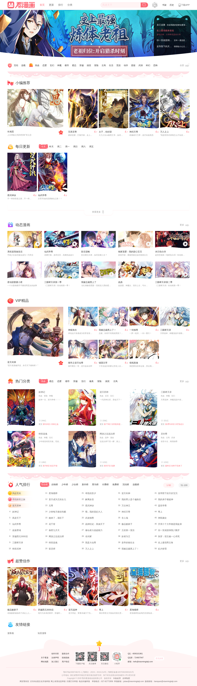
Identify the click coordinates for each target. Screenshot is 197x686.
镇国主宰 (103, 362)
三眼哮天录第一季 (53, 282)
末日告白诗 (160, 251)
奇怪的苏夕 (90, 493)
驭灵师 (52, 548)
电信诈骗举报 (84, 681)
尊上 (160, 511)
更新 (51, 5)
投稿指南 (65, 658)
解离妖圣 (89, 499)
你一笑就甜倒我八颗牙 (167, 40)
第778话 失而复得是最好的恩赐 (117, 424)
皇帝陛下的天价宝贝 (166, 46)
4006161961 (138, 654)
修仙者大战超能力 (94, 530)
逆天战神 (72, 609)
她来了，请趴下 (56, 518)
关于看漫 (44, 658)
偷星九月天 (54, 530)
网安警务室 (24, 681)
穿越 (81, 65)
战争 (107, 438)
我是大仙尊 (90, 542)
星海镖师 (53, 493)
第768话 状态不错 (50, 466)
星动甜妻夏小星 (14, 282)
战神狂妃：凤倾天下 (95, 524)
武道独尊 (89, 518)
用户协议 (65, 662)
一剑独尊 (133, 330)
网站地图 (44, 662)
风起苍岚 (16, 493)
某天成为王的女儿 (57, 499)
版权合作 (65, 654)
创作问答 (55, 654)
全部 (185, 65)
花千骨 (52, 524)
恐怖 (155, 65)
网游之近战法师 (107, 434)
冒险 (96, 65)
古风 (104, 65)
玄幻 (52, 65)
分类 (69, 5)
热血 (37, 65)
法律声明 (55, 658)
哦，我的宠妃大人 (94, 511)
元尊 (51, 505)
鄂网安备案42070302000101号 (121, 672)
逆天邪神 (104, 392)
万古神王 (126, 505)
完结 (16, 65)
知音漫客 (42, 633)
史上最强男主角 (165, 542)
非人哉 (125, 518)
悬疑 (133, 65)
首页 (42, 5)
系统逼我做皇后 (14, 251)
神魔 (59, 65)
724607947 (139, 658)
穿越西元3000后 (20, 536)
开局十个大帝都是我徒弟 (170, 524)
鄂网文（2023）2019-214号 (94, 672)
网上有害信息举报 (58, 681)
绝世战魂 (43, 434)
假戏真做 (133, 362)
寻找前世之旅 (18, 499)
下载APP (184, 5)
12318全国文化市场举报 (40, 681)
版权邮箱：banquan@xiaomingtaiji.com (161, 681)
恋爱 (44, 65)
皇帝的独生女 (128, 542)
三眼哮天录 (165, 330)
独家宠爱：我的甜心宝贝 (130, 251)
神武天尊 (133, 132)
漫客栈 (10, 633)
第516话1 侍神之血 (50, 424)
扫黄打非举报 (72, 681)
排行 (60, 5)
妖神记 (42, 392)
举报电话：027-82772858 (102, 681)
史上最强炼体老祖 (165, 30)
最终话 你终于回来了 (173, 466)
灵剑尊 (164, 434)
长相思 (10, 131)
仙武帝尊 (42, 195)
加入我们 (55, 662)
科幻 (148, 65)
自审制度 (126, 678)
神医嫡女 (162, 518)
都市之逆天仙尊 (75, 362)
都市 (67, 65)
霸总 (74, 65)
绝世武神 (16, 548)
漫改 (112, 438)
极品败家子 (127, 524)
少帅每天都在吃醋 (57, 511)
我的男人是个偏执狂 (131, 499)
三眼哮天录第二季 (163, 282)
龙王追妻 (161, 25)
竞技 (118, 65)
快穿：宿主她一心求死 (169, 536)
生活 (111, 65)
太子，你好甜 (105, 132)
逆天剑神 (11, 362)
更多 (185, 225)
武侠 (141, 65)
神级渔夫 (72, 330)
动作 (126, 65)
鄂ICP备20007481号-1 (72, 672)
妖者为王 (126, 536)
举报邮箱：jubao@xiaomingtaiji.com (129, 681)
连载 (23, 65)
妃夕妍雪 (162, 548)
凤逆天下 (16, 518)
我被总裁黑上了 (88, 282)
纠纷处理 (117, 678)
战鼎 (120, 282)
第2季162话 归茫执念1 (174, 424)
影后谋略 (85, 251)
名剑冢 (88, 536)
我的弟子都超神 (165, 499)
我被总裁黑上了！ (107, 330)
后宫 (107, 396)
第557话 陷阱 (109, 466)
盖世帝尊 (162, 505)
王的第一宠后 (128, 530)
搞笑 (89, 65)
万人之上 (164, 132)
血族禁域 (16, 530)
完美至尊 (72, 132)
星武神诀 (11, 195)
